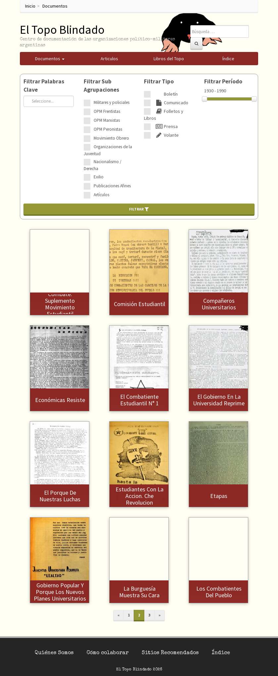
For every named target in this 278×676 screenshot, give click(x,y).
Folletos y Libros (163, 114)
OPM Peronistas (108, 129)
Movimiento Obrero (111, 138)
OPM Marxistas (107, 120)
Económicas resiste (60, 400)
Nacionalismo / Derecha (102, 165)
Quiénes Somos (54, 653)
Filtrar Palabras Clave (43, 85)
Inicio (30, 6)
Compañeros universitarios (219, 304)
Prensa (166, 126)
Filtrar (139, 209)
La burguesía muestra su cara (139, 592)
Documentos (55, 6)
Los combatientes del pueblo (219, 592)
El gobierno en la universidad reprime (219, 400)
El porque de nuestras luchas (59, 496)
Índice (221, 653)
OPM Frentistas (107, 111)
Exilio (99, 177)
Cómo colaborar (107, 653)
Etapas (218, 496)
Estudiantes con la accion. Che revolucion (139, 495)
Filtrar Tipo (159, 81)
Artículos (101, 195)
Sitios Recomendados (170, 653)
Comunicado (171, 103)
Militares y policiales (111, 102)
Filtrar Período (223, 81)
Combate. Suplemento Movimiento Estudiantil (60, 303)
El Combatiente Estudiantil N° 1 (139, 400)
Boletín (166, 94)
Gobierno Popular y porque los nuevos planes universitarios (60, 591)
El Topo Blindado (62, 29)
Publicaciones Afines (112, 186)
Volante (166, 135)
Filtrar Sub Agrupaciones (101, 85)
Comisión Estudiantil (139, 304)
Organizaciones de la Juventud (108, 150)
